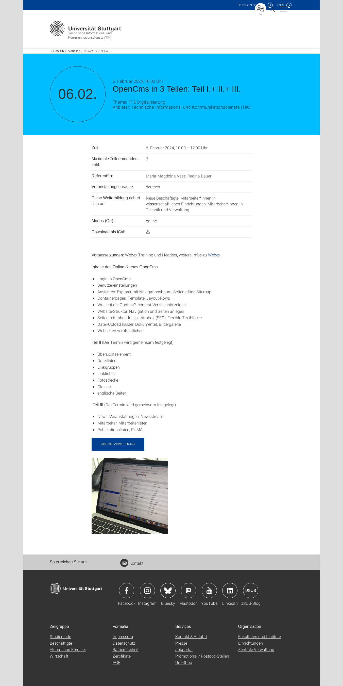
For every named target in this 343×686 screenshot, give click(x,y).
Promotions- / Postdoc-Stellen (202, 656)
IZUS (280, 5)
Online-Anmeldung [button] (118, 444)
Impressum (123, 636)
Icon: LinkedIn (229, 590)
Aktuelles (74, 51)
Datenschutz (124, 643)
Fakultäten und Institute (259, 636)
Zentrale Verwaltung (256, 649)
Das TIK (58, 51)
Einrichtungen (250, 643)
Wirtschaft (59, 656)
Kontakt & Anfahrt (191, 636)
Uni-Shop (183, 662)
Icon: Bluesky (168, 590)
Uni (251, 5)
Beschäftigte (61, 643)
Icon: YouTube (209, 590)
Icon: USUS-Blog (250, 590)
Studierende (60, 636)
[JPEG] (130, 495)
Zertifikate (122, 656)
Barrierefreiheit (126, 649)
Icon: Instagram (147, 590)
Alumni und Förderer (68, 649)
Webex (214, 254)
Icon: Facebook (126, 590)
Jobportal (184, 649)
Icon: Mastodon (188, 590)
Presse (181, 643)
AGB (117, 662)
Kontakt (131, 563)
